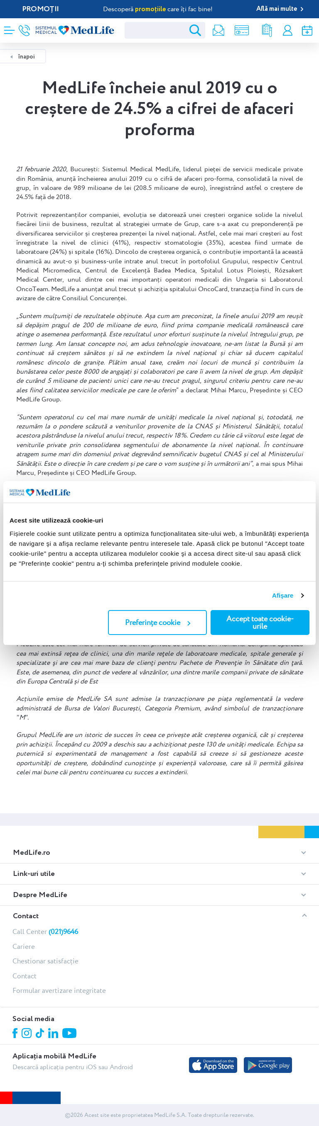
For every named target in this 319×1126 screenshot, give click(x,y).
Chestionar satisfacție (45, 961)
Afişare (283, 595)
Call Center (45, 931)
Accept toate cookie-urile (260, 622)
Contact (24, 976)
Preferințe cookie (157, 622)
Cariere (23, 946)
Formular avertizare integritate (59, 990)
